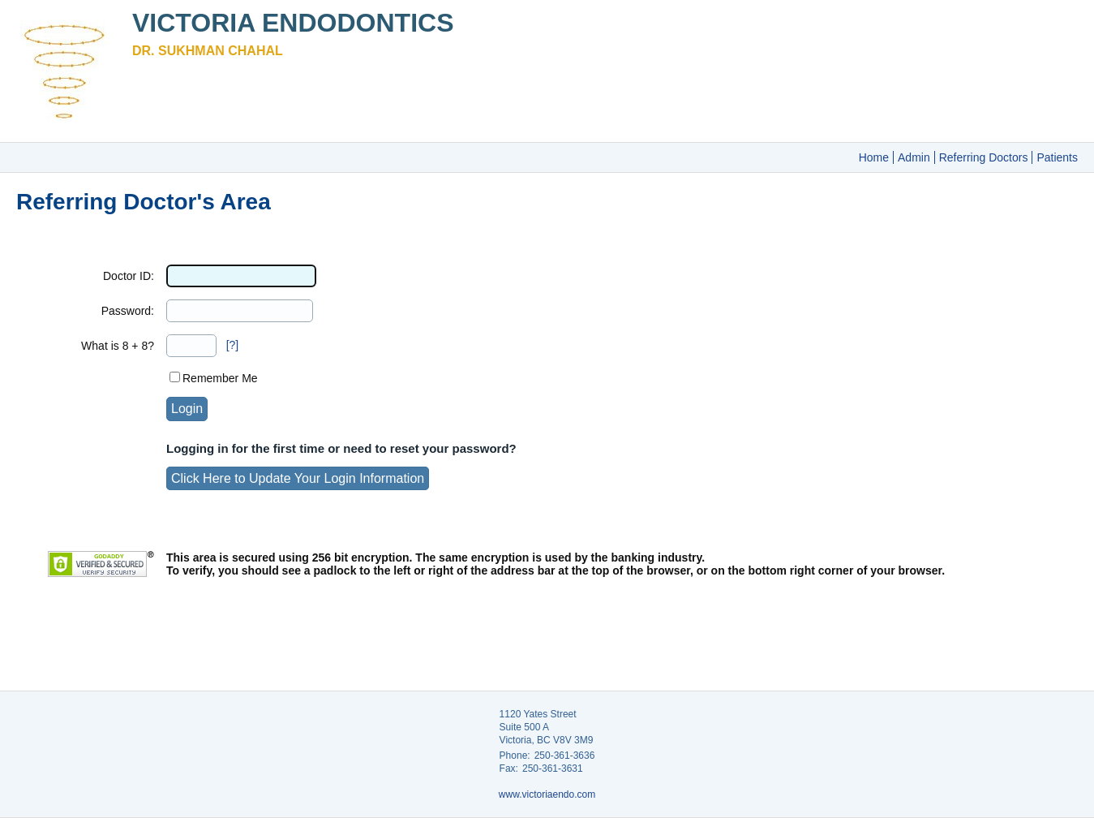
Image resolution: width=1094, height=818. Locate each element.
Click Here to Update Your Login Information (297, 478)
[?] (232, 344)
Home (874, 157)
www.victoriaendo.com (547, 794)
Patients (1057, 157)
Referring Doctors (983, 157)
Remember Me (220, 378)
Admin (914, 157)
